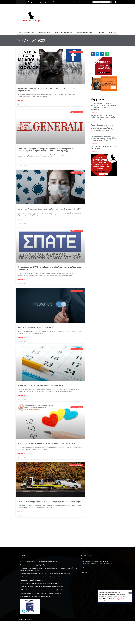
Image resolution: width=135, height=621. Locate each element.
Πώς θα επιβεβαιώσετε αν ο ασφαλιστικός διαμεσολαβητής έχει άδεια (41, 577)
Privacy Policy (117, 600)
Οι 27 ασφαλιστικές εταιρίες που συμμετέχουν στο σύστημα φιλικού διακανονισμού (45, 590)
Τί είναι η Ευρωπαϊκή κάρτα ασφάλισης (31, 580)
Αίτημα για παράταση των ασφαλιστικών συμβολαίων (40, 385)
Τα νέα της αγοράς (44, 32)
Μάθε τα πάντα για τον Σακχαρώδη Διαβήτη (33, 565)
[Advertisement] (83, 17)
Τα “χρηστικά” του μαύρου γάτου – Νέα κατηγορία (35, 596)
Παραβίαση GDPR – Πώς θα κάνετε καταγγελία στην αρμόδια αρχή (39, 583)
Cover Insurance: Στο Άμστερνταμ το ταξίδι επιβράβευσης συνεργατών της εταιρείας (103, 117)
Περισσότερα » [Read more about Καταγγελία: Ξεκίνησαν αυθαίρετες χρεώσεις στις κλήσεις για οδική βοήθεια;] (21, 511)
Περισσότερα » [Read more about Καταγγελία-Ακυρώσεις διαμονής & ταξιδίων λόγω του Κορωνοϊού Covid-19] (21, 219)
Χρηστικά (101, 32)
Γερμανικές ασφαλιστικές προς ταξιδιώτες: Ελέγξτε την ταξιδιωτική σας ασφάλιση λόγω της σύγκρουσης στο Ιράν (102, 128)
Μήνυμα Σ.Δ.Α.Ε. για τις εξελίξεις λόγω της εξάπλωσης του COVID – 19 (48, 443)
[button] (93, 54)
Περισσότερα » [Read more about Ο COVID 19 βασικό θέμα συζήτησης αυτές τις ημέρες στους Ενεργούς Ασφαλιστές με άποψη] (21, 100)
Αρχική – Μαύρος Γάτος (26, 32)
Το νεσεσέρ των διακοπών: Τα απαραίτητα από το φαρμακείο (38, 561)
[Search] (111, 2)
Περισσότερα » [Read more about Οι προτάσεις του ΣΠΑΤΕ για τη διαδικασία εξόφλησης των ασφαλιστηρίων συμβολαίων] (21, 279)
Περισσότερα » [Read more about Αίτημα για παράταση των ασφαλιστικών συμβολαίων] (21, 395)
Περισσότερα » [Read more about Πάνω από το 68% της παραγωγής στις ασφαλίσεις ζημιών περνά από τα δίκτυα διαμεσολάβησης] (94, 143)
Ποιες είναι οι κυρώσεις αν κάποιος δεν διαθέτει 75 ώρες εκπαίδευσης (40, 593)
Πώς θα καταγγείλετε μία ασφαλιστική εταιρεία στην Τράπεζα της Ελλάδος (42, 586)
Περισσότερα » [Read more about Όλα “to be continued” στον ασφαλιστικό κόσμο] (21, 337)
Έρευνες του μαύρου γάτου (84, 32)
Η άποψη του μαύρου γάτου (63, 32)
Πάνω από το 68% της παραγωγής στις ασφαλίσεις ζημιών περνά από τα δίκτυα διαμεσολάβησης (103, 138)
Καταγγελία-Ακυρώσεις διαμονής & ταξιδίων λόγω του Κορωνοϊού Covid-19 (49, 209)
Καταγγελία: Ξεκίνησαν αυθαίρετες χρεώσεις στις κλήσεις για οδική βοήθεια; (50, 502)
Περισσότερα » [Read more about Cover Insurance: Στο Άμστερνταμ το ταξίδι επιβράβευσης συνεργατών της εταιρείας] (94, 122)
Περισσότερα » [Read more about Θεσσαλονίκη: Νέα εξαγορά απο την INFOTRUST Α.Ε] (94, 151)
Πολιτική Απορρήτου (25, 619)
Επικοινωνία (112, 32)
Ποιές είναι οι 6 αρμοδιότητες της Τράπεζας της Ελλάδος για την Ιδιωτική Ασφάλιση (45, 573)
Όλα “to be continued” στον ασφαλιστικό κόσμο (37, 327)
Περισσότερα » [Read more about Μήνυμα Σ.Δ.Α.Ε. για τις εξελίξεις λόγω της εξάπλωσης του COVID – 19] (21, 453)
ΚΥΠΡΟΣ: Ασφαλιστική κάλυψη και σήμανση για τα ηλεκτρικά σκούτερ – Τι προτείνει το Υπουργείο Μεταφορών (56, 2)
